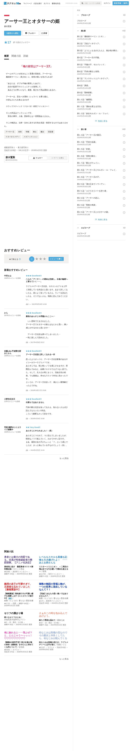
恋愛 (14, 603)
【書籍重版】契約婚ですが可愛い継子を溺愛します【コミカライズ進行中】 (18, 596)
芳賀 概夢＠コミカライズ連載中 (12, 428)
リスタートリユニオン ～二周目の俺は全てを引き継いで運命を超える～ (53, 569)
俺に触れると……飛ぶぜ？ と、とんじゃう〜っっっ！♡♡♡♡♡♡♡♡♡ (19, 635)
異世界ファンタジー (20, 572)
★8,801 (7, 650)
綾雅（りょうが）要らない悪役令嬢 (18, 601)
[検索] (82, 3)
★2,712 (7, 603)
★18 (41, 623)
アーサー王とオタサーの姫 (32, 21)
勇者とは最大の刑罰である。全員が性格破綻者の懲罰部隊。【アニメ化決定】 (18, 560)
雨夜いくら (61, 645)
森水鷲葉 (7, 26)
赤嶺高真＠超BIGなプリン (14, 620)
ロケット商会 (18, 569)
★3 (5, 622)
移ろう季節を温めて (47, 620)
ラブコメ (16, 650)
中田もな (7, 276)
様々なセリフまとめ (12, 617)
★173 (41, 601)
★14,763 (42, 574)
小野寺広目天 (9, 399)
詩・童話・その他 (16, 622)
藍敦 (44, 571)
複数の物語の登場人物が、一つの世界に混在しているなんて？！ (53, 587)
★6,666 (7, 572)
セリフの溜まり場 (13, 613)
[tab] (7, 56)
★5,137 (42, 647)
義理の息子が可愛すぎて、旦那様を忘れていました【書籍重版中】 (18, 587)
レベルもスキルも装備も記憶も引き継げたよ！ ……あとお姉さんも (53, 560)
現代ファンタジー (55, 574)
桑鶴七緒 (60, 620)
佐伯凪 (21, 647)
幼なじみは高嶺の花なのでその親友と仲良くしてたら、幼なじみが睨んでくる (53, 635)
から (6, 313)
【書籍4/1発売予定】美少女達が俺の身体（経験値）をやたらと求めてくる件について (18, 644)
